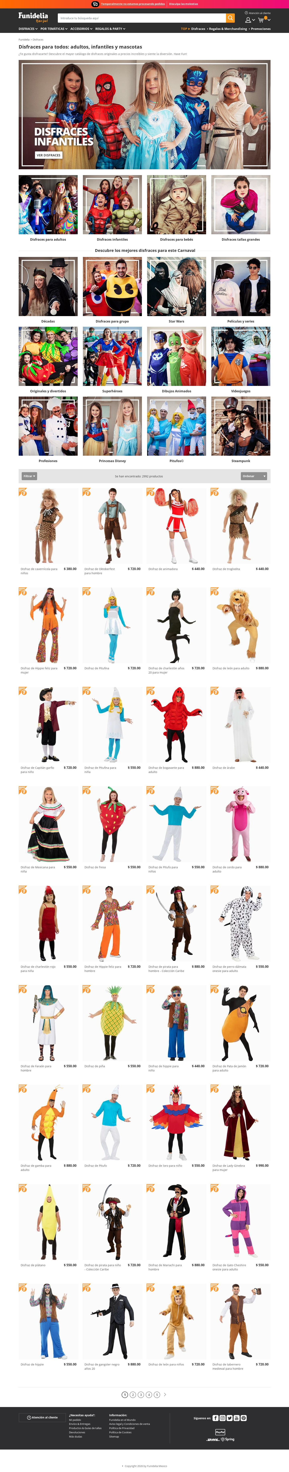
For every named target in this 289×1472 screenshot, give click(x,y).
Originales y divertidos (48, 391)
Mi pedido (75, 1420)
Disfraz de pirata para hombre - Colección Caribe (166, 969)
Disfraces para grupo (112, 321)
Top (184, 29)
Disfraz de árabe (224, 768)
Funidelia (24, 39)
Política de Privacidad (121, 1428)
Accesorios (79, 29)
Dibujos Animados (176, 391)
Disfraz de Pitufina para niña (100, 770)
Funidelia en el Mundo (122, 1420)
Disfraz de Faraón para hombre (36, 1068)
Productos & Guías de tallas (85, 1428)
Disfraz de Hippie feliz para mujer (39, 670)
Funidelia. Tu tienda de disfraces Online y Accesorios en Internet (33, 17)
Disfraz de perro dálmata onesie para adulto (229, 969)
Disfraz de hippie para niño (164, 1068)
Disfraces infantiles (112, 239)
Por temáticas (52, 29)
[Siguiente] (165, 1394)
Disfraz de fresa (95, 867)
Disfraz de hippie (32, 1364)
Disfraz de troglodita (226, 569)
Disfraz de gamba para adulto (36, 1168)
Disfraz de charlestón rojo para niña (38, 969)
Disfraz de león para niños (166, 1364)
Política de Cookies (120, 1432)
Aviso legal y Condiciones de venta (129, 1424)
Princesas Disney (112, 461)
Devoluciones (77, 1432)
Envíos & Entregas (79, 1424)
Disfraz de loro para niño (165, 1166)
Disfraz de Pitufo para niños (163, 869)
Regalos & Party (108, 29)
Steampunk (241, 461)
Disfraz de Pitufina (96, 668)
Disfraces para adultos (48, 239)
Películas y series (240, 321)
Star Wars (176, 321)
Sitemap (114, 1436)
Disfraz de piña (94, 1066)
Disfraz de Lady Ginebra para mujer (229, 1168)
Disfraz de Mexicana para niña (38, 869)
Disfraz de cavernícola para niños (39, 571)
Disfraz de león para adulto (231, 668)
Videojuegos (240, 391)
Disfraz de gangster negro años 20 (101, 1366)
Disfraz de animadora (163, 569)
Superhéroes (112, 391)
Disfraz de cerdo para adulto (227, 869)
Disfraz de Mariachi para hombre (165, 1267)
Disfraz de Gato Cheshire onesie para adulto (229, 1267)
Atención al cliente (42, 1417)
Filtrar (28, 476)
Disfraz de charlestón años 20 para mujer (166, 670)
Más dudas (75, 1436)
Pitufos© (177, 461)
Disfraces (26, 29)
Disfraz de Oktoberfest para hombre (99, 571)
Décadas (48, 321)
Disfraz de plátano (33, 1265)
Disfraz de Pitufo (95, 1166)
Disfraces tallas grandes (241, 239)
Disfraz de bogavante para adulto (166, 770)
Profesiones (48, 461)
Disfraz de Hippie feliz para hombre (102, 969)
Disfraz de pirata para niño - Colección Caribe (102, 1267)
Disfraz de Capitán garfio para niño (37, 770)
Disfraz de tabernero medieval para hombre (228, 1366)
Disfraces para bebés (176, 239)
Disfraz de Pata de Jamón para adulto (229, 1068)
